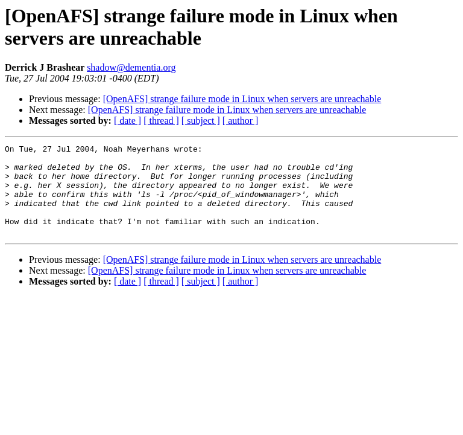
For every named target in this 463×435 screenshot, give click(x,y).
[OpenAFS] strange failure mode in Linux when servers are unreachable (242, 99)
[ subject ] (200, 120)
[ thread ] (161, 120)
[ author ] (240, 120)
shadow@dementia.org (131, 67)
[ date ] (127, 120)
